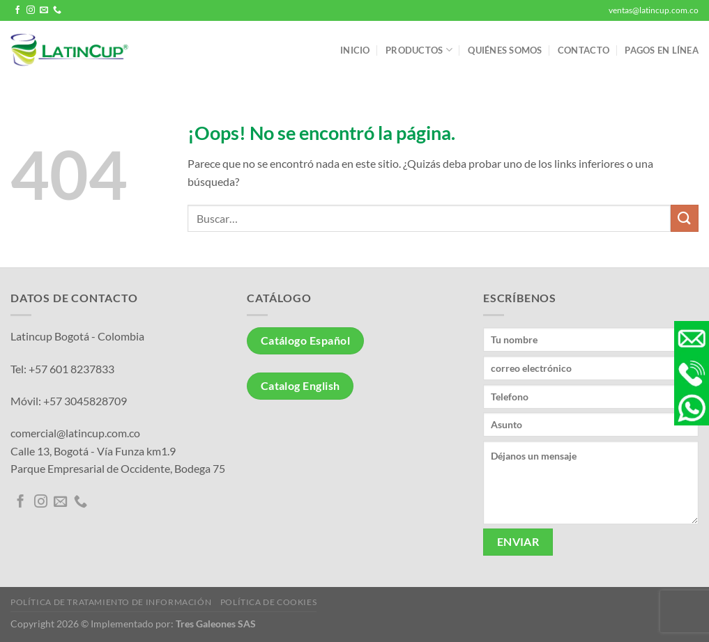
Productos (419, 49)
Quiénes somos (505, 50)
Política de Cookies (268, 602)
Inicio (355, 50)
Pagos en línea (662, 50)
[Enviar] (685, 218)
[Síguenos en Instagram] (30, 10)
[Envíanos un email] (44, 10)
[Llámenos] (57, 10)
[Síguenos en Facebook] (17, 10)
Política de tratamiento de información (110, 602)
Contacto (583, 50)
